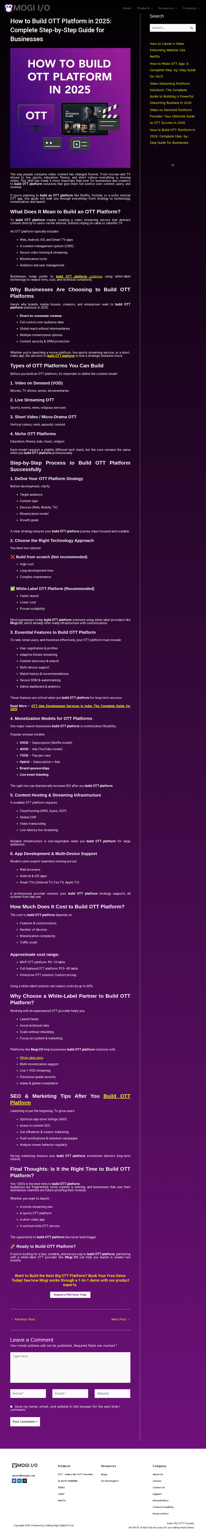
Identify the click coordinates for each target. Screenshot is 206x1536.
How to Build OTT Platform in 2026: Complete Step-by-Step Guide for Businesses (172, 136)
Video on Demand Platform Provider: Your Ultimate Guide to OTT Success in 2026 (172, 116)
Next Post (120, 1319)
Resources (168, 8)
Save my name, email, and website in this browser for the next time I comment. (65, 1408)
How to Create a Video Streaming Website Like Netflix (167, 50)
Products (145, 8)
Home (127, 8)
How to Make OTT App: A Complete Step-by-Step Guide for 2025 (173, 70)
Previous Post (23, 1319)
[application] (151, 8)
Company (191, 8)
